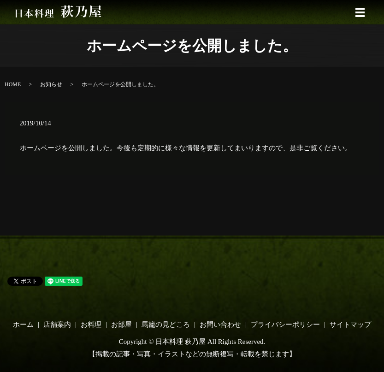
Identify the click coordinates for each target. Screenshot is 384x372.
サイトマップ (350, 324)
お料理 (91, 324)
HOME (13, 84)
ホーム (23, 324)
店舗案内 (57, 324)
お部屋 (121, 324)
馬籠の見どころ (166, 324)
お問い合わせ (220, 324)
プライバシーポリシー (285, 324)
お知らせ (51, 84)
